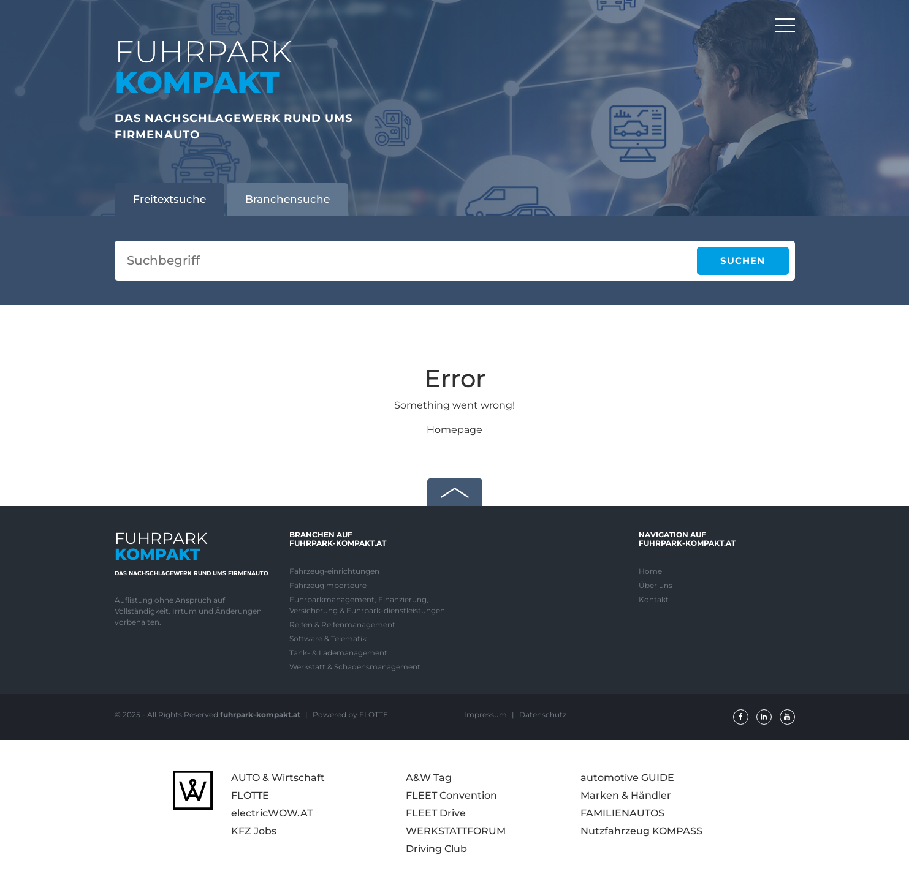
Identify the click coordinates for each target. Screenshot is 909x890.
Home (650, 571)
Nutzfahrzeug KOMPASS (641, 831)
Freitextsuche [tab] (169, 199)
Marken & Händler (625, 795)
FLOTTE (250, 795)
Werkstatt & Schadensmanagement (354, 666)
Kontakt (654, 599)
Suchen (742, 260)
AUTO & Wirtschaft (278, 777)
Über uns (655, 585)
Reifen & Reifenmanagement (342, 624)
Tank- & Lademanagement (338, 652)
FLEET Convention (451, 795)
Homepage (454, 430)
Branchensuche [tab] (287, 199)
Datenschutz (542, 714)
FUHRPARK (203, 67)
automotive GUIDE (627, 777)
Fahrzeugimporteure (328, 585)
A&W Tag (429, 777)
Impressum (486, 714)
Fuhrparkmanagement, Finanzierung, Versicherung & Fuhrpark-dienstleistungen (367, 605)
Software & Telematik (328, 638)
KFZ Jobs (253, 831)
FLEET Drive (436, 813)
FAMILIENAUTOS (622, 813)
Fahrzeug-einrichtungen (334, 571)
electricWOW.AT (272, 813)
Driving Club (436, 848)
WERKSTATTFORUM (456, 831)
